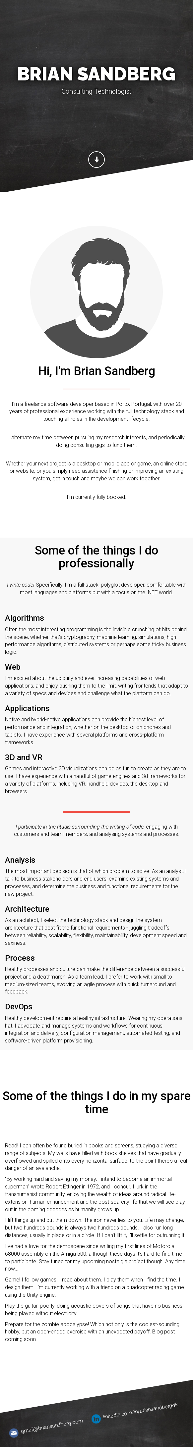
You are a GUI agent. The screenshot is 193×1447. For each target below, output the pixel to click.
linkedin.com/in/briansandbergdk (134, 1412)
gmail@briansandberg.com (46, 1427)
